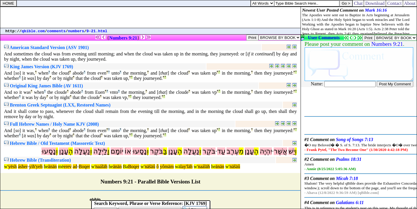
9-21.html (97, 31)
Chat (358, 3)
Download (375, 3)
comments (56, 31)
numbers (76, 31)
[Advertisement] (150, 17)
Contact (394, 3)
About (410, 3)
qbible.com (33, 31)
